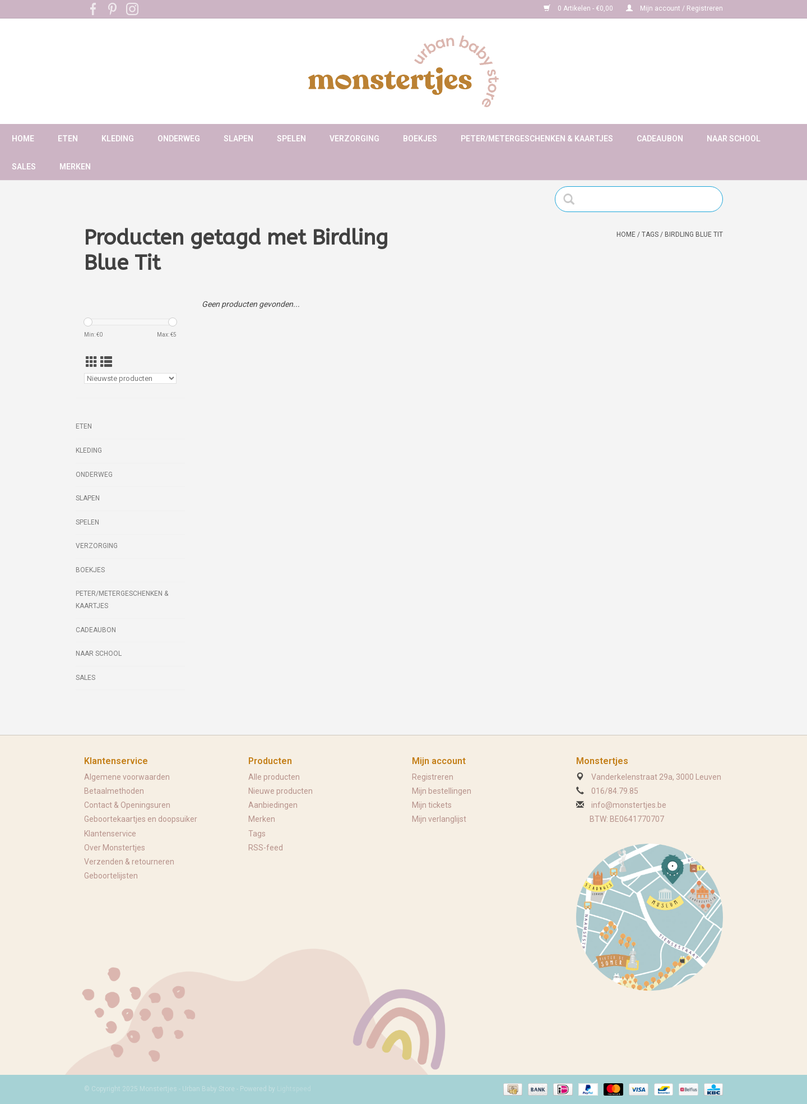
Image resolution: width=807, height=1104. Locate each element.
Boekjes (420, 138)
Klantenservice (110, 833)
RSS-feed (265, 847)
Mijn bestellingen (441, 790)
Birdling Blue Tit (694, 234)
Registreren (432, 776)
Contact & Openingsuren (127, 805)
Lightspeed (294, 1089)
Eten (68, 138)
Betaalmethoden (114, 790)
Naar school (733, 138)
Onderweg (178, 138)
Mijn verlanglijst (439, 819)
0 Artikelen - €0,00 (579, 8)
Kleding (117, 138)
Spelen (291, 138)
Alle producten (274, 776)
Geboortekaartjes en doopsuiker (140, 819)
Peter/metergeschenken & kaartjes (537, 138)
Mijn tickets (432, 805)
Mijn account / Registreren (674, 8)
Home (23, 138)
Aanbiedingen (273, 805)
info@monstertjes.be (628, 805)
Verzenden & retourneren (129, 861)
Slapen (238, 138)
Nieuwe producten (280, 790)
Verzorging (354, 138)
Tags (650, 234)
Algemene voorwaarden (127, 776)
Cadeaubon (660, 138)
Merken (75, 166)
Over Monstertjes (114, 847)
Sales (24, 166)
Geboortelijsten (111, 875)
